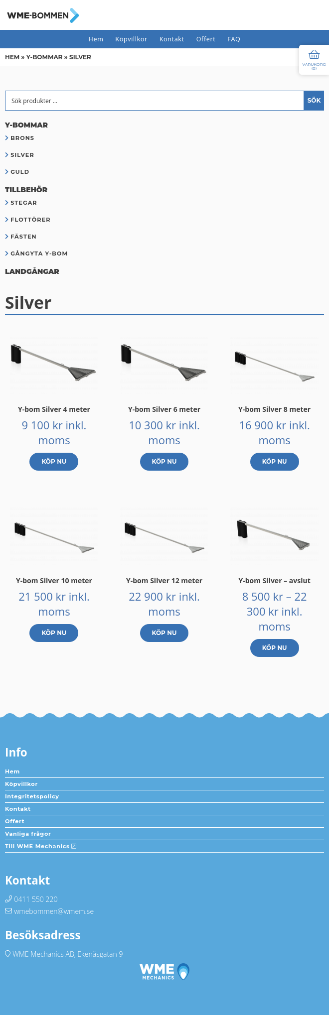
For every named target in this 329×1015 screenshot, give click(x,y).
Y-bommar (44, 57)
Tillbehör (26, 189)
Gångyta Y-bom (39, 253)
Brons (22, 137)
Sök (314, 100)
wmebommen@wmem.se (54, 911)
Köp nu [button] (53, 461)
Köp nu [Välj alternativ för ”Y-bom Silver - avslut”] (274, 647)
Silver (22, 154)
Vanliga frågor (28, 833)
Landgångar (32, 271)
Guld (19, 171)
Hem (96, 39)
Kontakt (172, 39)
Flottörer (30, 219)
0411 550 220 (35, 899)
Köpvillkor (131, 39)
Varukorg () (314, 66)
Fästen (23, 236)
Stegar (23, 202)
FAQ (233, 39)
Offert (206, 39)
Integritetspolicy (32, 796)
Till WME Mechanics (41, 846)
